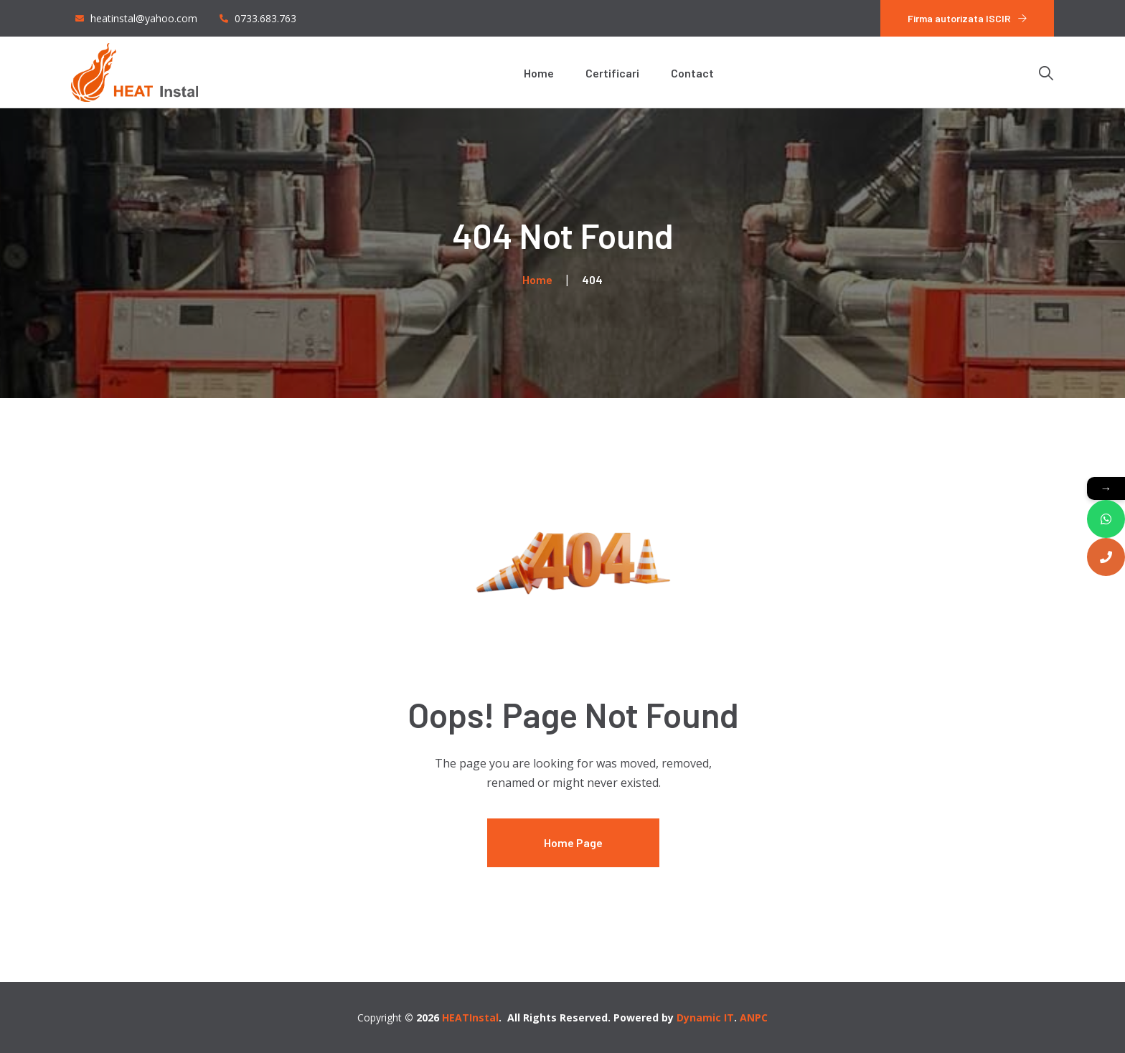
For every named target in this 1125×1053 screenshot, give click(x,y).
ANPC (754, 1017)
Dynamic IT (705, 1017)
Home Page (573, 842)
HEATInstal (470, 1017)
